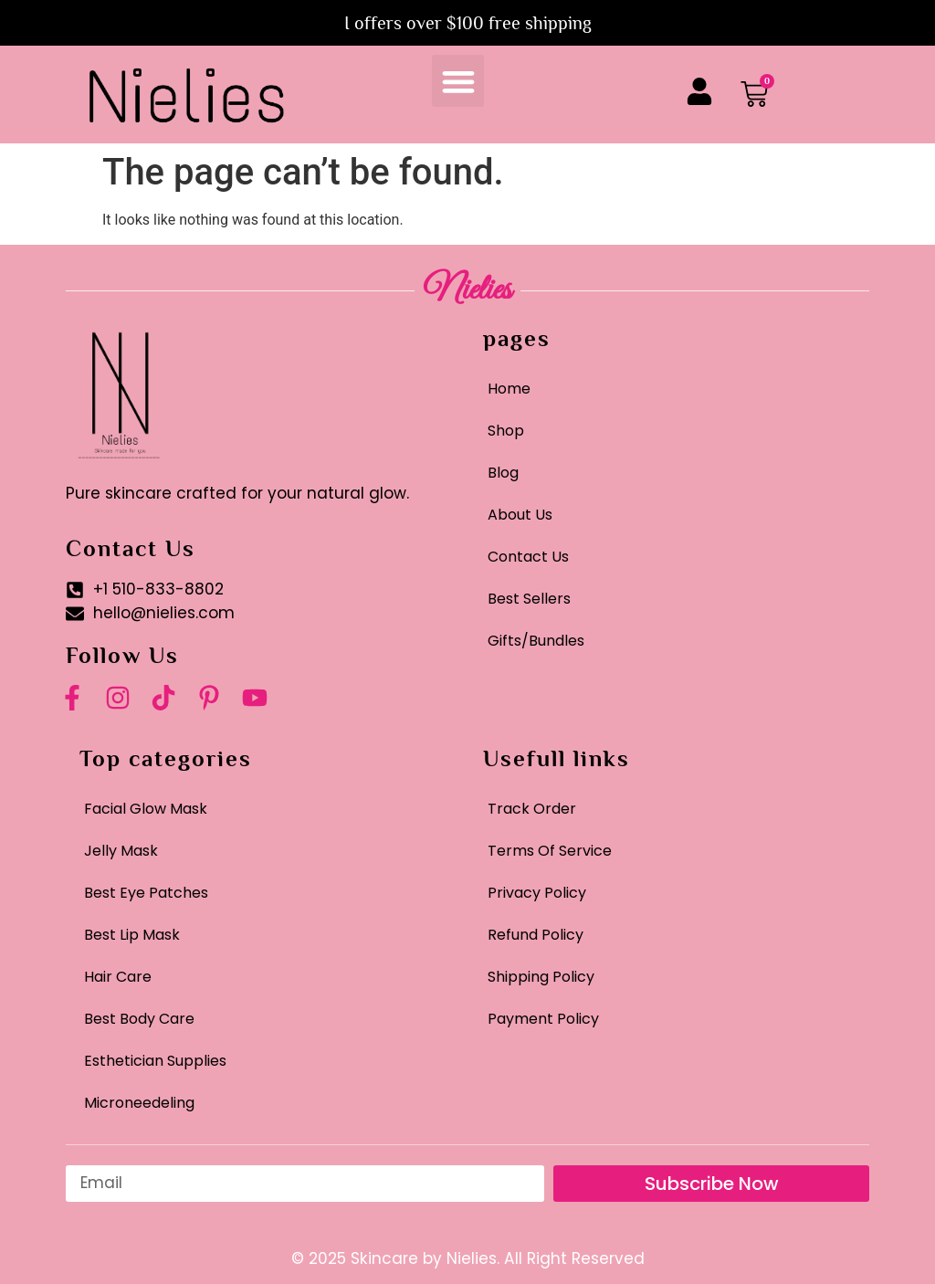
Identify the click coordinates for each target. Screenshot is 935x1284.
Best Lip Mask (132, 934)
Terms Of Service (550, 850)
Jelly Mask (121, 850)
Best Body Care (139, 1018)
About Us (520, 514)
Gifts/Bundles (536, 640)
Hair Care (118, 976)
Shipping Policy (541, 976)
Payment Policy (543, 1018)
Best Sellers (529, 598)
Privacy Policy (537, 892)
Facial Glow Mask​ (145, 808)
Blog (503, 472)
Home (509, 388)
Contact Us (528, 556)
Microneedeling (139, 1102)
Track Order (532, 808)
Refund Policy (535, 934)
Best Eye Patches (146, 892)
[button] (458, 81)
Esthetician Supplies (155, 1060)
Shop (506, 430)
